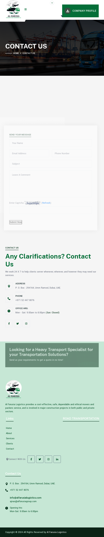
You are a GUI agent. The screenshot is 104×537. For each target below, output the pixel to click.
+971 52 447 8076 (24, 300)
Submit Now (15, 222)
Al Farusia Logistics (56, 532)
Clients (9, 443)
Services (10, 438)
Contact (10, 449)
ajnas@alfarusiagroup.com (23, 501)
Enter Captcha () (29, 203)
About (9, 433)
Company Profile (80, 11)
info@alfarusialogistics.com (25, 497)
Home (16, 53)
